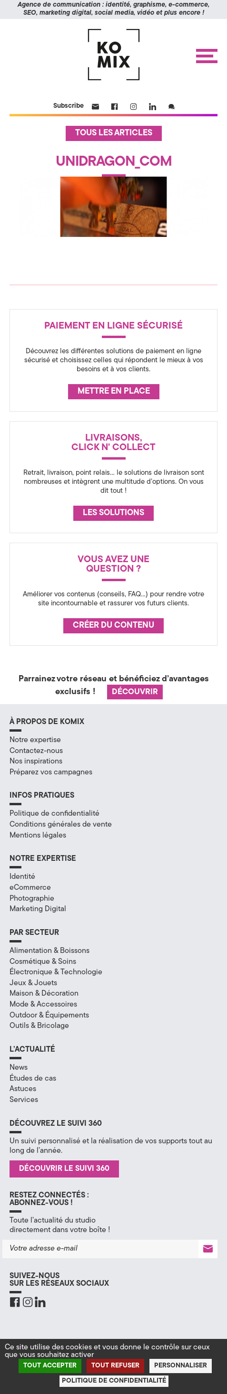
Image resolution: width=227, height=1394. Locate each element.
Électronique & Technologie (56, 972)
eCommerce (30, 888)
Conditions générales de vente (61, 825)
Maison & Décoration (44, 994)
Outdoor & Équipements (49, 1015)
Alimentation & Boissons (49, 951)
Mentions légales (38, 835)
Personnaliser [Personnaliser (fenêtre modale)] (180, 1365)
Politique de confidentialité (54, 814)
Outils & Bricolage (39, 1026)
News (19, 1068)
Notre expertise (35, 740)
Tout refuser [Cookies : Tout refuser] (115, 1365)
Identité (22, 877)
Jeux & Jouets (33, 983)
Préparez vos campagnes (51, 772)
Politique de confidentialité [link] (114, 1381)
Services (24, 1100)
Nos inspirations (36, 761)
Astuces (23, 1089)
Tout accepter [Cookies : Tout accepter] (50, 1365)
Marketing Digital (38, 909)
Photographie (32, 899)
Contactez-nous (36, 751)
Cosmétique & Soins (43, 962)
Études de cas (33, 1079)
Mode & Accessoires (43, 1004)
